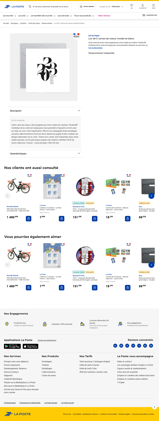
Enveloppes (47, 361)
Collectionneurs (49, 372)
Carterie (23, 23)
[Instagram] (121, 346)
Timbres (45, 365)
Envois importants (12, 365)
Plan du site (67, 414)
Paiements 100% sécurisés (62, 324)
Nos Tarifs (86, 356)
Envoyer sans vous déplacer (16, 361)
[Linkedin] (115, 346)
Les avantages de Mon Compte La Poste (135, 365)
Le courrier (8, 16)
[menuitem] (9, 16)
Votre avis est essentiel (127, 372)
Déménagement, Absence (15, 368)
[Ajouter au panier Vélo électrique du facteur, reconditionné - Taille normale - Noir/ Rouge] (29, 219)
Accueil (6, 23)
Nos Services (12, 356)
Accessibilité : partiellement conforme (85, 414)
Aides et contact (124, 361)
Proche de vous (20, 323)
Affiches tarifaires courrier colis (93, 372)
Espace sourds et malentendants (131, 368)
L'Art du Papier (93, 35)
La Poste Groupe (50, 403)
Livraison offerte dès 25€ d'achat (99, 321)
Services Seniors (11, 372)
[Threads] (151, 346)
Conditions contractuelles (108, 414)
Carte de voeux (34, 23)
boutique (14, 23)
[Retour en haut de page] (154, 407)
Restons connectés (140, 340)
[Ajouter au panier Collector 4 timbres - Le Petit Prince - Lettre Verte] (62, 219)
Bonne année (47, 23)
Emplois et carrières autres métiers (132, 379)
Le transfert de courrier (41, 16)
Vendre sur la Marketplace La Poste (19, 382)
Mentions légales (124, 414)
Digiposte (8, 375)
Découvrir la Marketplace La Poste (19, 386)
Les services (63, 16)
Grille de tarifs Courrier (89, 365)
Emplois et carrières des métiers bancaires (136, 375)
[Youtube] (145, 346)
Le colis (21, 16)
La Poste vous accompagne (135, 356)
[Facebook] (139, 346)
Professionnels (10, 403)
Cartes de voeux (49, 375)
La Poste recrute (67, 403)
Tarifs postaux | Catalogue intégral (95, 361)
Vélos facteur (104, 16)
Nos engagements (134, 323)
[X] (127, 346)
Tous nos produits (82, 16)
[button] (131, 6)
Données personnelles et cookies (143, 414)
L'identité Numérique (13, 379)
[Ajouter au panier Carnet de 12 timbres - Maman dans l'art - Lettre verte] (128, 219)
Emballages (47, 368)
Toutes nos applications (47, 340)
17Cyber (120, 382)
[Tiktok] (133, 346)
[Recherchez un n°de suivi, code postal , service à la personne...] (49, 6)
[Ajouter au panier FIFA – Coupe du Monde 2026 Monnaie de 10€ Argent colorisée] (95, 219)
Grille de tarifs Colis (88, 368)
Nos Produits (50, 356)
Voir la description (95, 48)
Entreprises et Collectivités (30, 403)
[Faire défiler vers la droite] (151, 196)
